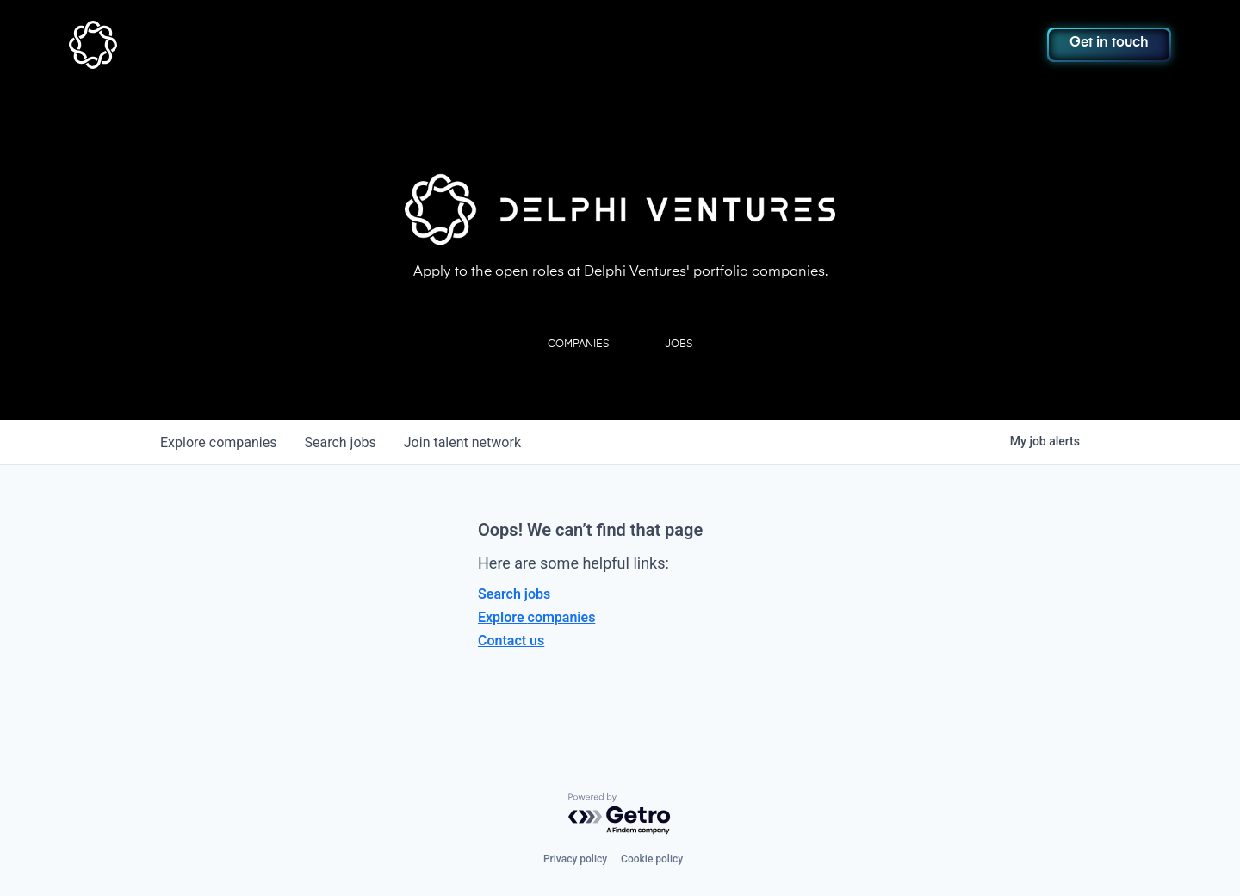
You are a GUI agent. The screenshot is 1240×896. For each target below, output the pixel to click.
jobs (339, 442)
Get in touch (1109, 43)
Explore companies (536, 617)
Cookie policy (652, 859)
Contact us (511, 640)
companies (218, 442)
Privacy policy (575, 859)
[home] (178, 45)
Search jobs (514, 594)
